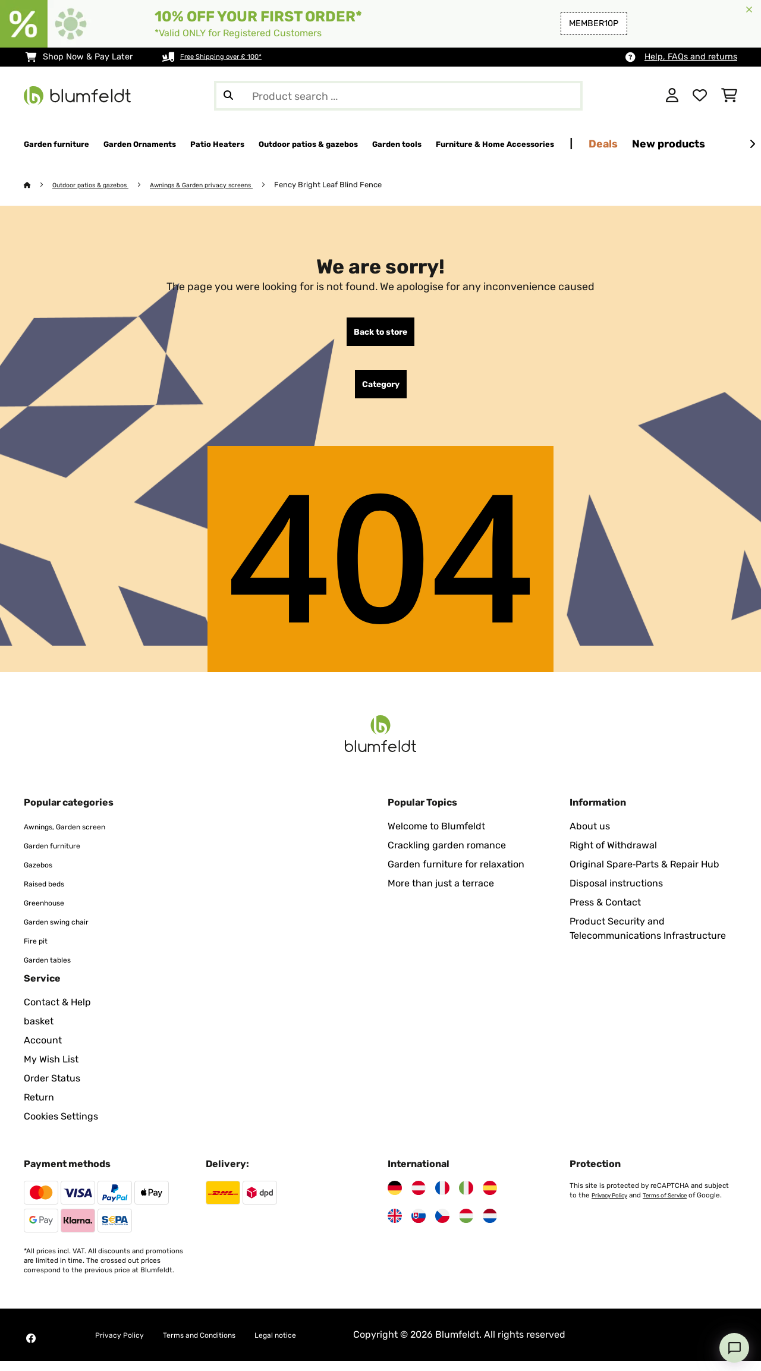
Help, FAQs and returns (690, 57)
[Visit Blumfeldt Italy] (466, 1198)
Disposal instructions (616, 893)
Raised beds (51, 893)
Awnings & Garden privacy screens (232, 185)
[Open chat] (734, 1348)
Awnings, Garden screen (78, 836)
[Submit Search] (228, 96)
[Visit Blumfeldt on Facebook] (31, 1348)
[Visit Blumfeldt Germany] (395, 1198)
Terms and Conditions (225, 1344)
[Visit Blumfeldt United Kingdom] (395, 1226)
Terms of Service (677, 1205)
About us (590, 836)
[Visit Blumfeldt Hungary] (466, 1226)
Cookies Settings (61, 1126)
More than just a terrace (441, 893)
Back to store (380, 335)
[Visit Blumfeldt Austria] (418, 1198)
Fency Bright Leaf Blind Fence (371, 185)
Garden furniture (61, 855)
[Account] (672, 95)
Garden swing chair (67, 931)
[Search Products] (398, 96)
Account (43, 1050)
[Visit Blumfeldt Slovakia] (418, 1226)
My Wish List (51, 1069)
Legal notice (319, 1344)
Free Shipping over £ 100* (232, 57)
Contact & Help (57, 1012)
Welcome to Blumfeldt (436, 836)
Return (39, 1107)
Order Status (52, 1088)
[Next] (752, 144)
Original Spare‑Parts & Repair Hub (644, 874)
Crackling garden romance (447, 855)
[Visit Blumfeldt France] (442, 1198)
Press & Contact (605, 912)
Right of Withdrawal (613, 855)
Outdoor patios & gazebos (101, 185)
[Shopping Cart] (729, 95)
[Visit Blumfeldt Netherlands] (490, 1226)
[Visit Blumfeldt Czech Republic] (442, 1226)
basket (39, 1031)
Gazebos (43, 874)
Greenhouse (51, 912)
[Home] (39, 185)
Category (380, 392)
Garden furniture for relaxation (456, 874)
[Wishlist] (700, 95)
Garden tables (55, 969)
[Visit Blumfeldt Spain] (490, 1198)
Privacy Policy (613, 1205)
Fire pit (39, 950)
